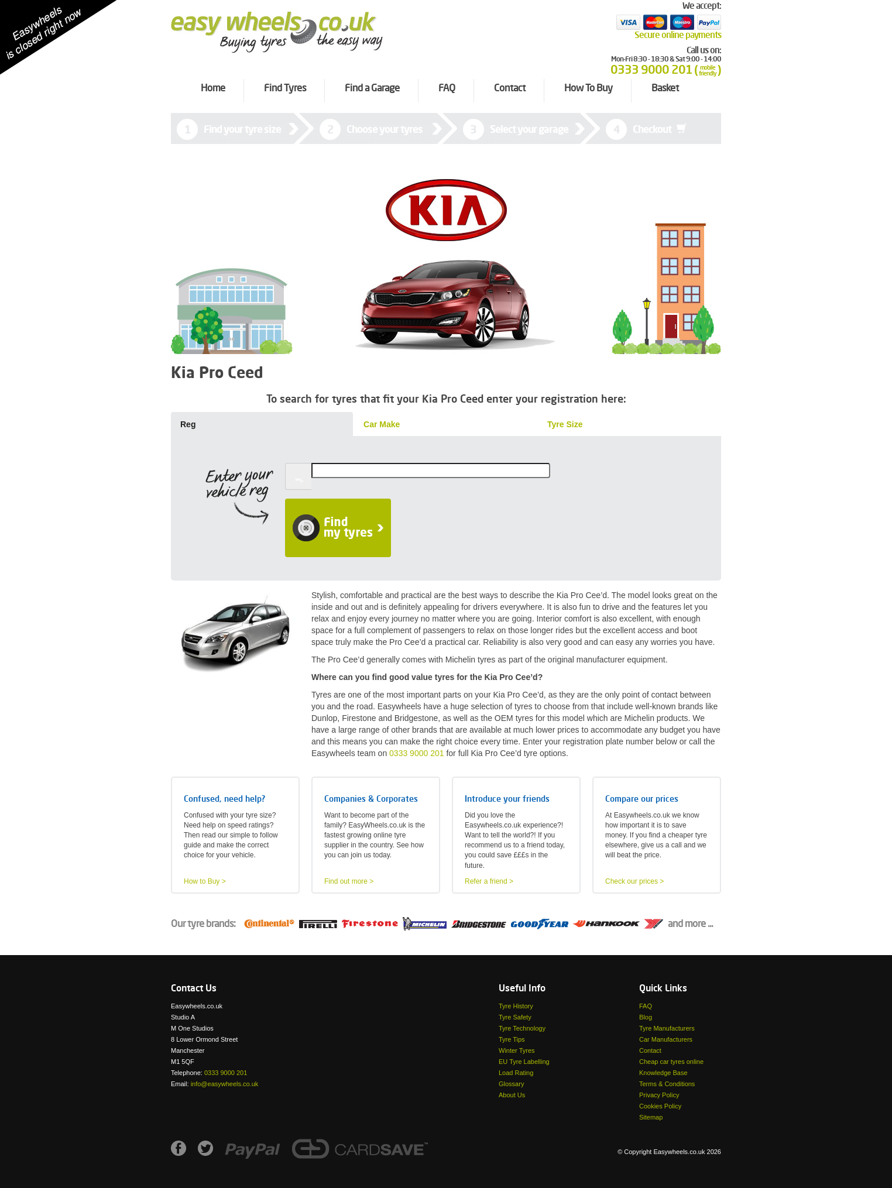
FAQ (645, 1006)
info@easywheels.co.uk (225, 1083)
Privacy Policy (659, 1094)
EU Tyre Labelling (524, 1061)
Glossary (511, 1083)
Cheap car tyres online (671, 1061)
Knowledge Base (663, 1072)
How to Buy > (205, 881)
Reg (187, 424)
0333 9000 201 (416, 753)
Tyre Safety (515, 1017)
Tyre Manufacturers (667, 1028)
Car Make (381, 424)
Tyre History (516, 1006)
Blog (645, 1017)
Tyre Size (564, 424)
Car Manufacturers (665, 1039)
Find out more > (348, 881)
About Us (512, 1094)
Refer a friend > (489, 881)
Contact (650, 1050)
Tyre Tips (512, 1039)
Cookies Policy (660, 1106)
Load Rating (516, 1072)
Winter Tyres (517, 1050)
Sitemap (651, 1117)
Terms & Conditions (667, 1083)
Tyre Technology (522, 1028)
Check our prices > (634, 881)
